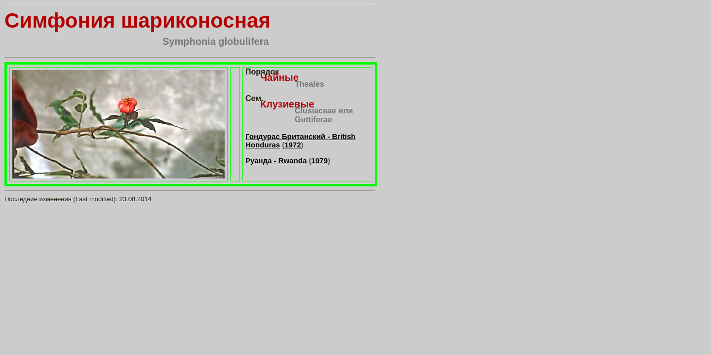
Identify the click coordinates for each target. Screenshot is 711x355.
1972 (292, 145)
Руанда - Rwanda (276, 160)
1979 (319, 160)
